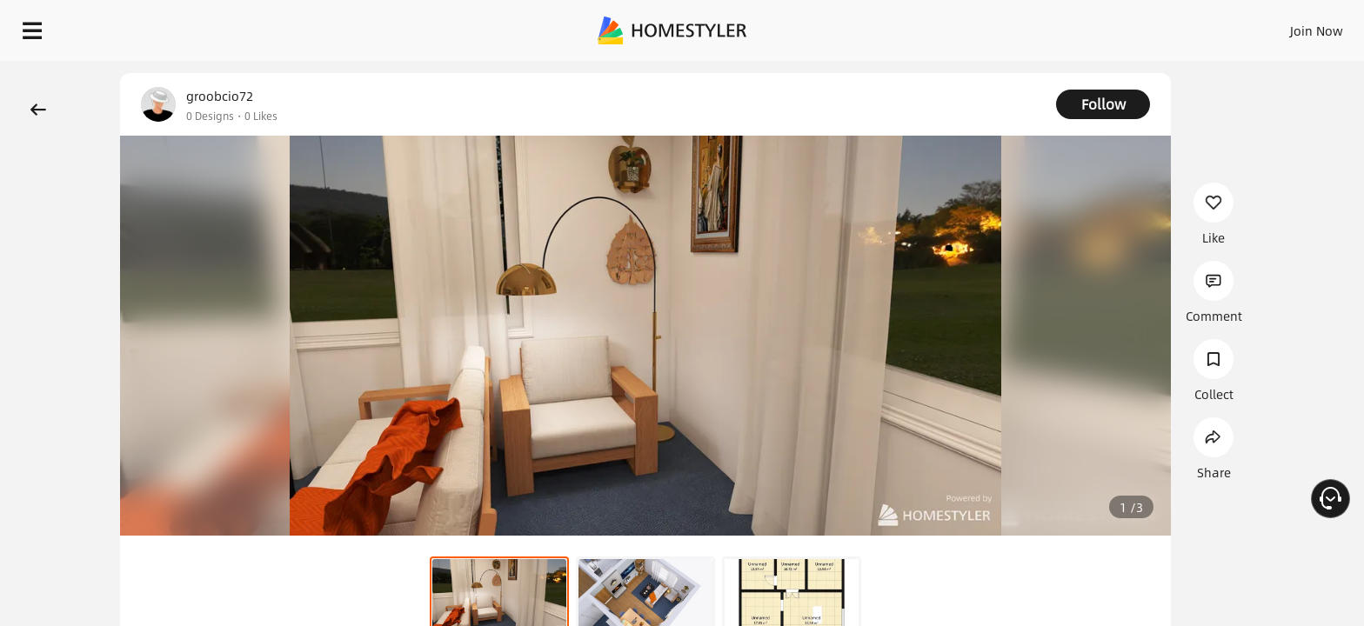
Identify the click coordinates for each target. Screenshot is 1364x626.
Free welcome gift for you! (1002, 73)
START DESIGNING (1277, 26)
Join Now (1106, 26)
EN (1167, 26)
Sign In (1042, 26)
